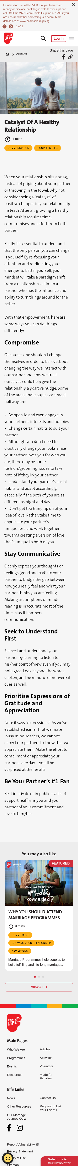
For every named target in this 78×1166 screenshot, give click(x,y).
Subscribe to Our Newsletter (59, 1161)
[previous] (5, 26)
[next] (11, 26)
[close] (74, 4)
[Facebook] (10, 1128)
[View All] (39, 987)
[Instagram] (20, 1128)
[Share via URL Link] (70, 57)
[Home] (7, 54)
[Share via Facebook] (64, 57)
